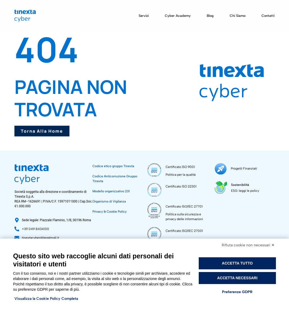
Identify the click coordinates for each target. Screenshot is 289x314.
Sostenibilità (240, 184)
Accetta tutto (237, 263)
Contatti (268, 16)
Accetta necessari (237, 278)
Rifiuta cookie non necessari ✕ (248, 245)
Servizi (144, 16)
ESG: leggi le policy (245, 190)
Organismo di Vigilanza (109, 201)
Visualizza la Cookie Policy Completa (46, 298)
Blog (210, 16)
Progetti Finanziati (243, 168)
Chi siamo (237, 16)
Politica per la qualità (181, 175)
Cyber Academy (178, 16)
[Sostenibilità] (221, 187)
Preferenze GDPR (237, 292)
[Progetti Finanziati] (220, 168)
